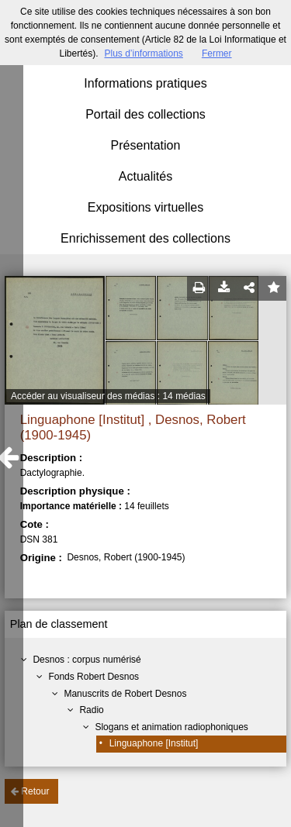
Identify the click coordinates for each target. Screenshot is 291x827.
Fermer (217, 53)
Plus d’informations (143, 53)
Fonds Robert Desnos (93, 676)
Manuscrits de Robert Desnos (125, 693)
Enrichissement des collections (145, 238)
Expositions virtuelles (145, 207)
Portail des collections (145, 114)
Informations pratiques (145, 83)
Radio (91, 710)
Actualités (145, 176)
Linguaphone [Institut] (154, 743)
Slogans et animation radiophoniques (171, 727)
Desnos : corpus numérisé (86, 659)
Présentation (146, 145)
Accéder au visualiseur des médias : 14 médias (108, 396)
